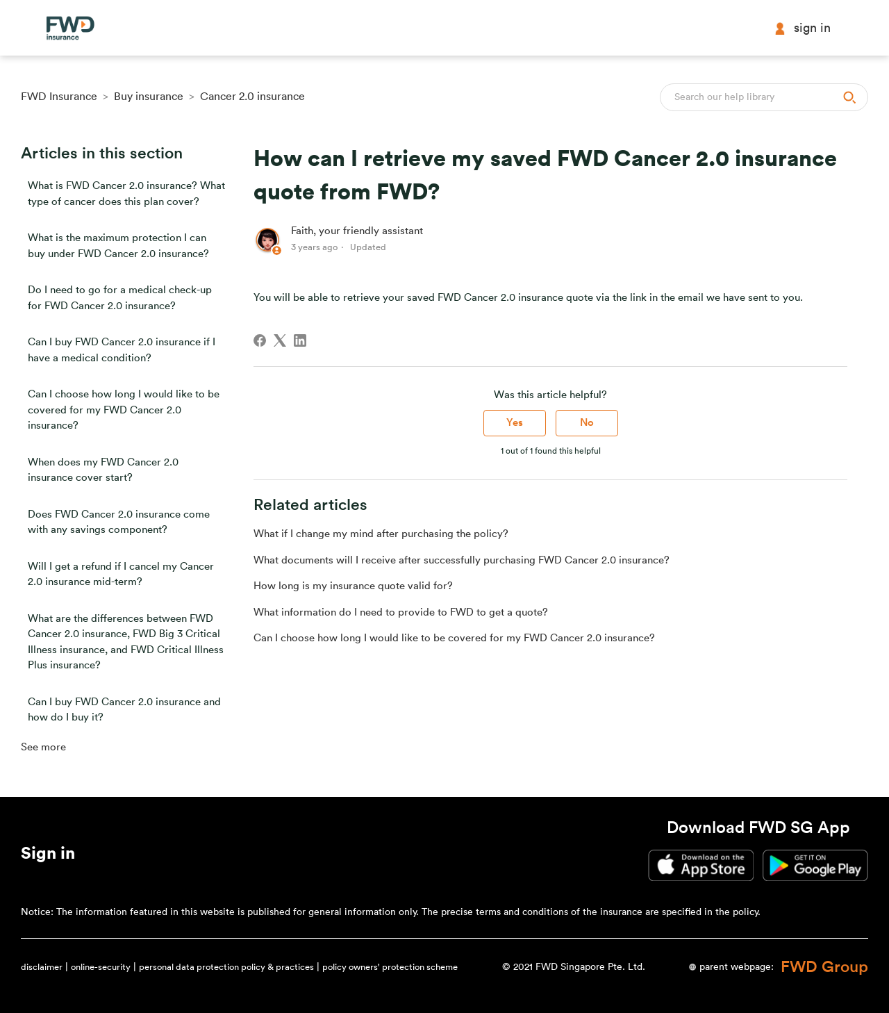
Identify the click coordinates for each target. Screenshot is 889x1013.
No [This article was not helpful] (587, 423)
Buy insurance (148, 96)
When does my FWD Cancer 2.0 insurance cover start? (103, 470)
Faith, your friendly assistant (357, 231)
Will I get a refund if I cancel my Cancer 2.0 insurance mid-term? (121, 574)
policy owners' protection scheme (390, 966)
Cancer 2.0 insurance (252, 96)
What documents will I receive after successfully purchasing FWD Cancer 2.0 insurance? (462, 560)
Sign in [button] (802, 28)
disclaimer (42, 966)
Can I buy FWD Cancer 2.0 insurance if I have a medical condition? (121, 350)
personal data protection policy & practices (226, 966)
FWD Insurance (59, 96)
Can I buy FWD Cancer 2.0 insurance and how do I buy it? (124, 710)
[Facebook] (260, 340)
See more (43, 747)
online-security (101, 966)
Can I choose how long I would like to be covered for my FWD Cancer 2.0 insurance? (123, 410)
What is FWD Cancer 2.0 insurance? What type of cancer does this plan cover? (126, 194)
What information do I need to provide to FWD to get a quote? (401, 612)
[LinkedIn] (300, 340)
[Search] (764, 97)
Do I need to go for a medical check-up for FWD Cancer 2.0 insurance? (120, 298)
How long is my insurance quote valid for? (353, 586)
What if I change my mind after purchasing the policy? (381, 534)
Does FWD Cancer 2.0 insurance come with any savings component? (119, 522)
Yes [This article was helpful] (514, 423)
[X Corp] (280, 340)
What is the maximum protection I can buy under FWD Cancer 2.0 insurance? (118, 246)
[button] (48, 856)
